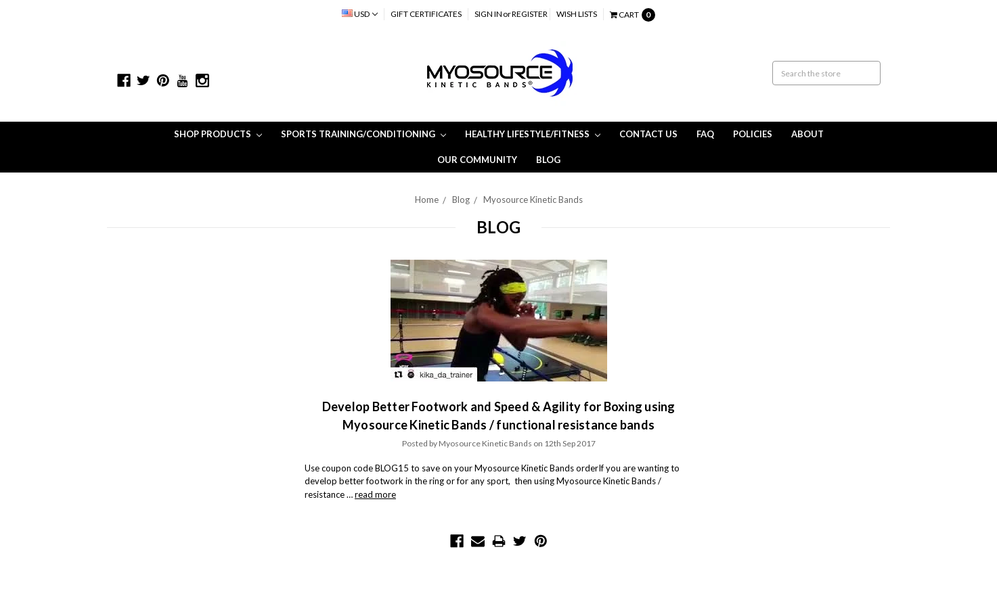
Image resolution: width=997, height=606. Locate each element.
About (807, 134)
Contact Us (648, 134)
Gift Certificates (426, 14)
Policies (752, 134)
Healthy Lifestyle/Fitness (532, 134)
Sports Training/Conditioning (363, 134)
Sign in (488, 14)
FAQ (705, 134)
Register (530, 14)
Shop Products (218, 134)
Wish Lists (576, 14)
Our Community (477, 159)
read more (375, 494)
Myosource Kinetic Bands (533, 199)
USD (360, 14)
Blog (548, 159)
